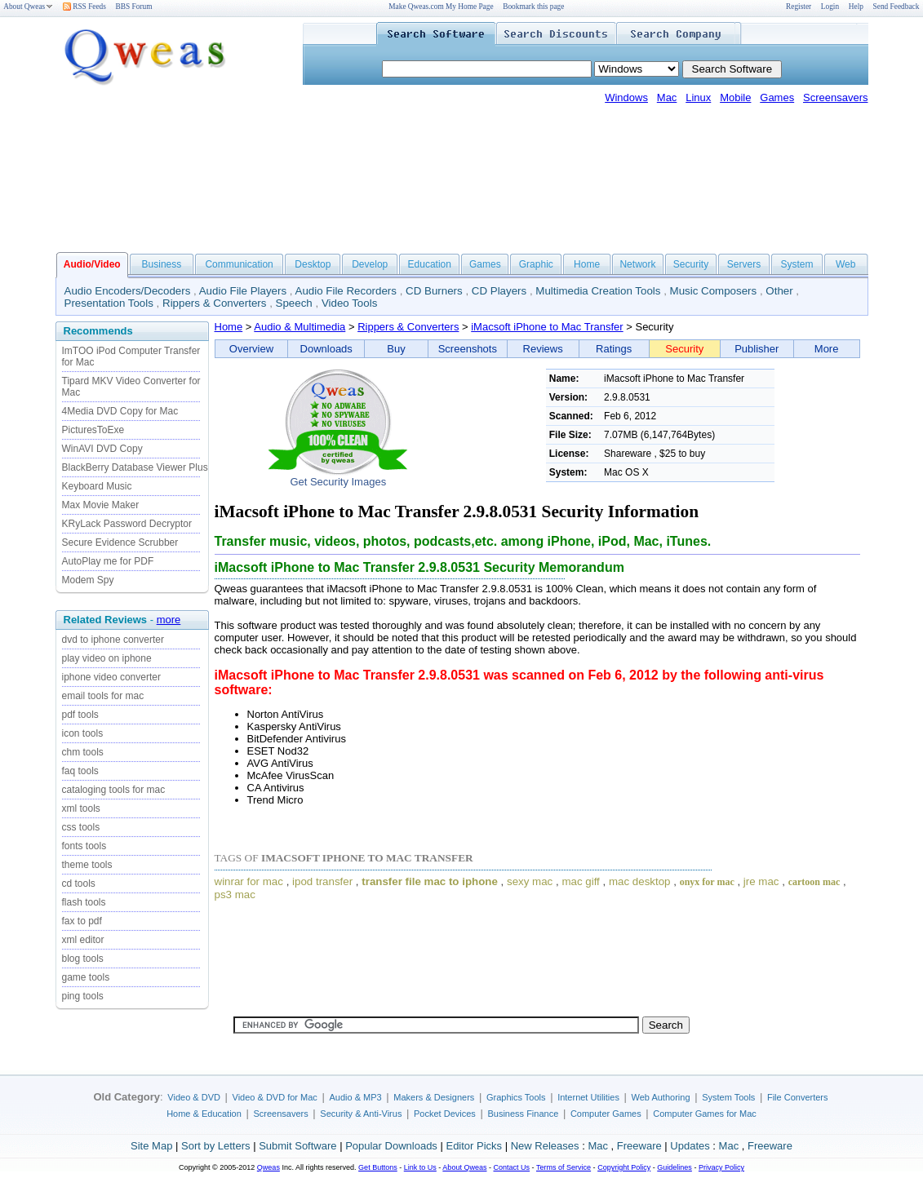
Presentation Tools (108, 303)
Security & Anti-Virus (361, 1113)
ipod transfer (322, 881)
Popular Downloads (391, 1146)
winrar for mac (249, 881)
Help (856, 6)
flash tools (84, 902)
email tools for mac (103, 696)
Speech (294, 303)
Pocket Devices (445, 1113)
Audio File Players (242, 291)
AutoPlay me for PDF (108, 561)
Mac (667, 97)
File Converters (797, 1097)
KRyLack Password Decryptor (127, 523)
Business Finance (522, 1113)
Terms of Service (563, 1167)
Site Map (151, 1146)
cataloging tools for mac (114, 789)
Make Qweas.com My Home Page (440, 6)
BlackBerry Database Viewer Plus (135, 467)
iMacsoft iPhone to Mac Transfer (547, 327)
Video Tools (349, 303)
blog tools (83, 958)
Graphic (536, 264)
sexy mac (529, 881)
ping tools (83, 996)
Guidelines (674, 1167)
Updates (689, 1146)
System (796, 264)
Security (690, 264)
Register (798, 6)
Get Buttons (377, 1167)
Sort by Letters (216, 1146)
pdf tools (80, 714)
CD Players (499, 291)
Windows (626, 97)
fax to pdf (82, 921)
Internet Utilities (588, 1097)
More (826, 349)
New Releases (545, 1146)
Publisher (756, 349)
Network (637, 264)
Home (587, 264)
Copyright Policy (623, 1167)
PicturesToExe (93, 430)
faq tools (80, 771)
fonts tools (84, 846)
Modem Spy (88, 580)
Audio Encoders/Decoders (127, 291)
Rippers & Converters (214, 303)
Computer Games (605, 1113)
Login (830, 6)
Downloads (326, 349)
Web (845, 264)
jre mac (761, 881)
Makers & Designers (433, 1097)
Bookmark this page (533, 6)
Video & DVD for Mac (275, 1097)
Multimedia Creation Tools (597, 291)
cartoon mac (814, 882)
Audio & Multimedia (299, 327)
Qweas (268, 1167)
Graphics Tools (516, 1097)
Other (778, 291)
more (169, 619)
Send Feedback (896, 6)
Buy (396, 349)
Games (777, 97)
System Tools (728, 1097)
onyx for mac (707, 882)
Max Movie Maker (101, 505)
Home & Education (204, 1113)
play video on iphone (107, 658)
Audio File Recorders (346, 291)
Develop (370, 264)
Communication (239, 264)
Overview (251, 349)
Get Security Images (338, 482)
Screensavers (835, 97)
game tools (86, 977)
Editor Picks (474, 1146)
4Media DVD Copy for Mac (120, 411)
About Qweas (28, 6)
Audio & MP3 (355, 1097)
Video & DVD (193, 1097)
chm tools (83, 752)
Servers (744, 264)
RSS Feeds (84, 6)
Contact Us (512, 1167)
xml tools (81, 808)
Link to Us (420, 1167)
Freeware (639, 1146)
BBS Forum (134, 6)
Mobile (735, 97)
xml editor (83, 940)
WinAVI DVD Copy (102, 448)
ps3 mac (235, 894)
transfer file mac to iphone (430, 881)
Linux (698, 97)
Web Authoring (661, 1097)
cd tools (78, 883)
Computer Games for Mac (705, 1113)
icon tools (83, 733)
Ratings (614, 349)
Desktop (313, 264)
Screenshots (467, 349)
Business (162, 264)
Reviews (543, 349)
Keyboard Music (97, 486)
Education (429, 264)
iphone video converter (111, 677)
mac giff (580, 881)
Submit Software (297, 1146)
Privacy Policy (721, 1167)
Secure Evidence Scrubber (120, 542)
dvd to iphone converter (113, 639)
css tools (81, 827)
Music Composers (713, 291)
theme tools (87, 864)
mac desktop (640, 881)
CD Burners (434, 291)
